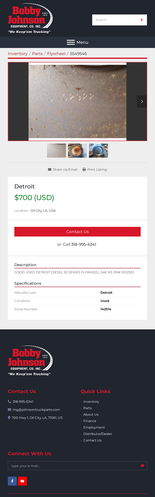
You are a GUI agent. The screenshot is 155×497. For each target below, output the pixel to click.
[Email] (77, 465)
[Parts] (37, 53)
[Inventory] (17, 53)
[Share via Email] (62, 169)
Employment (94, 427)
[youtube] (22, 481)
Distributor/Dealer (97, 434)
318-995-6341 (83, 244)
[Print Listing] (95, 169)
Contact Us (77, 231)
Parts (87, 408)
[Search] (117, 20)
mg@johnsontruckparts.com (36, 410)
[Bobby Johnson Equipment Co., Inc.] (30, 360)
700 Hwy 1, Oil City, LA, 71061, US (37, 418)
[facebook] (12, 481)
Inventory (91, 402)
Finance (89, 421)
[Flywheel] (56, 53)
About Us (90, 414)
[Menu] (71, 42)
